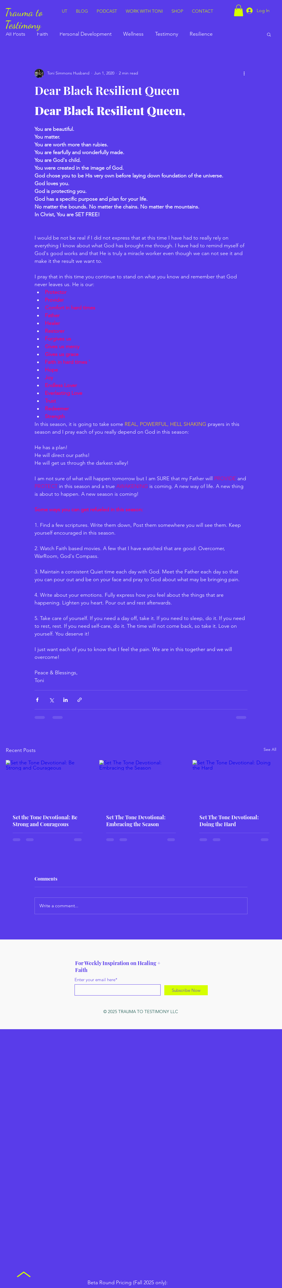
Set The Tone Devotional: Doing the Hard (229, 821)
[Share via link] (79, 700)
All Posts (15, 34)
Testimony (166, 34)
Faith (42, 34)
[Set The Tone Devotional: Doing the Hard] (234, 783)
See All (270, 749)
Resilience (201, 34)
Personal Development (86, 34)
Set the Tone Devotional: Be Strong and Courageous (45, 821)
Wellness (133, 34)
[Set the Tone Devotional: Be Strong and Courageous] (47, 783)
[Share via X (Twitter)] (51, 700)
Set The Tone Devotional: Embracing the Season (135, 821)
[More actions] (244, 73)
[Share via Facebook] (37, 700)
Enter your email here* (96, 979)
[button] (238, 10)
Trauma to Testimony (24, 18)
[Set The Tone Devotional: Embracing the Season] (141, 783)
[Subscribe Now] (186, 990)
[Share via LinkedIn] (65, 700)
